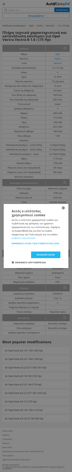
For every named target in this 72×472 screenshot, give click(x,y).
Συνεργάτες (7, 439)
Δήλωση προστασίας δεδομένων (16, 460)
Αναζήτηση (62, 9)
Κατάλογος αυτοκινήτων (14, 25)
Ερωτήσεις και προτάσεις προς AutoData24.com (23, 451)
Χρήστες (5, 435)
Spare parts (7, 447)
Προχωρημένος (36, 15)
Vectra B (50, 25)
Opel (31, 25)
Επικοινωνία (7, 431)
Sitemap (5, 443)
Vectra (40, 25)
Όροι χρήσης (8, 455)
